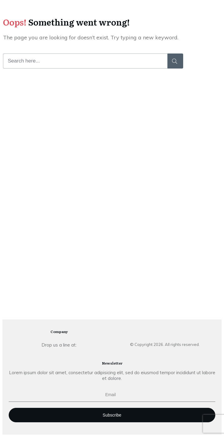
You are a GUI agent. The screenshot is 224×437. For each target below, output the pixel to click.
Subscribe (112, 415)
